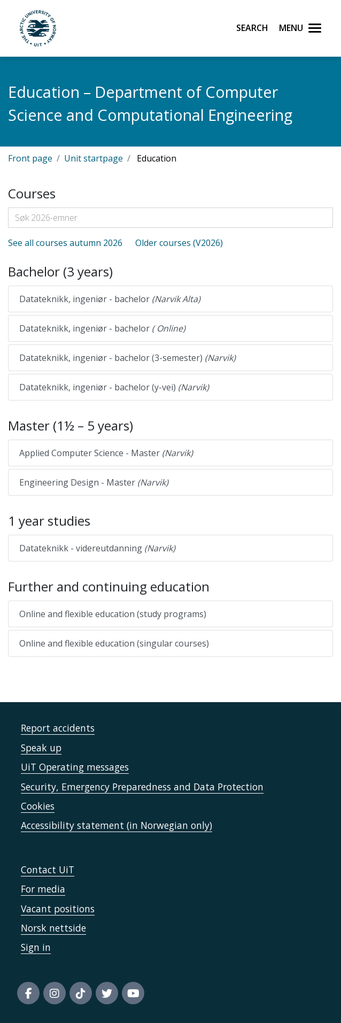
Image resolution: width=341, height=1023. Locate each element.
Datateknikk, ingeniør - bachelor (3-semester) (127, 358)
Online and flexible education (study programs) (112, 614)
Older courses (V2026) (179, 243)
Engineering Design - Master (93, 482)
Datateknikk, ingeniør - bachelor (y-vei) (114, 387)
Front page (30, 158)
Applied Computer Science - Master (106, 453)
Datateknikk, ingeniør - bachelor (109, 299)
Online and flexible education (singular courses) (114, 643)
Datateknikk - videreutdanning (97, 548)
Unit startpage (93, 158)
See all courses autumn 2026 (65, 243)
